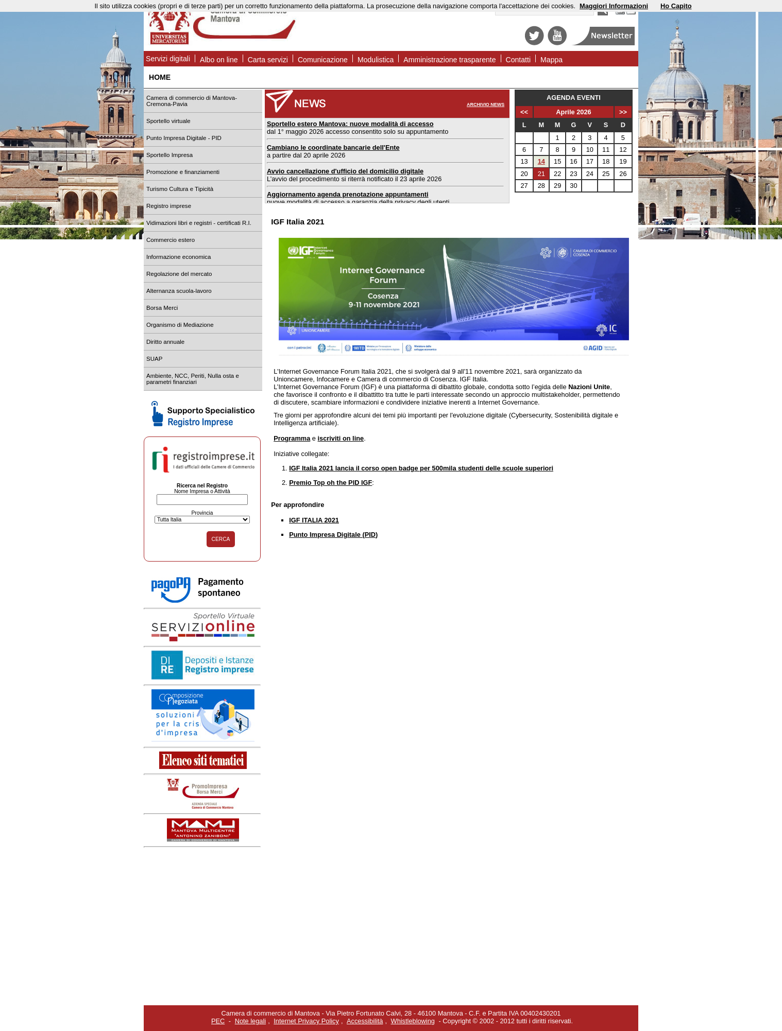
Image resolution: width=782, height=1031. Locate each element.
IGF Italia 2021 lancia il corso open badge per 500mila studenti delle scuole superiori (421, 468)
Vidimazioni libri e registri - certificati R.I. (198, 223)
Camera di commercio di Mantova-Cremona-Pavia (191, 101)
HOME (160, 77)
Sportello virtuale (168, 121)
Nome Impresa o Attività (202, 491)
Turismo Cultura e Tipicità (179, 189)
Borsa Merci (162, 308)
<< (524, 112)
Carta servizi (268, 60)
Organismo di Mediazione (180, 325)
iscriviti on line (341, 438)
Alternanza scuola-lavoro (179, 291)
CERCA (221, 539)
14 (541, 161)
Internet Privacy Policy (306, 1021)
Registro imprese (168, 206)
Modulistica (376, 60)
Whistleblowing (413, 1021)
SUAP (154, 359)
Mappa (551, 60)
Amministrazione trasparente (449, 60)
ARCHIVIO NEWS (485, 104)
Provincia (202, 513)
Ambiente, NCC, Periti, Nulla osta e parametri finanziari (192, 379)
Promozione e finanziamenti (182, 172)
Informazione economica (178, 257)
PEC (218, 1021)
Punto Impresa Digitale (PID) (333, 534)
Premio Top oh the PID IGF (330, 482)
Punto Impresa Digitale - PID (184, 138)
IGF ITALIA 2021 (314, 520)
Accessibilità (365, 1021)
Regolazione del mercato (179, 274)
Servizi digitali (168, 59)
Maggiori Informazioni (614, 6)
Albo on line (219, 60)
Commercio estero (170, 240)
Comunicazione (323, 60)
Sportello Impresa (169, 155)
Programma (292, 438)
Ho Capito (675, 6)
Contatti (518, 60)
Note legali (250, 1021)
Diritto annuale (165, 342)
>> (623, 112)
